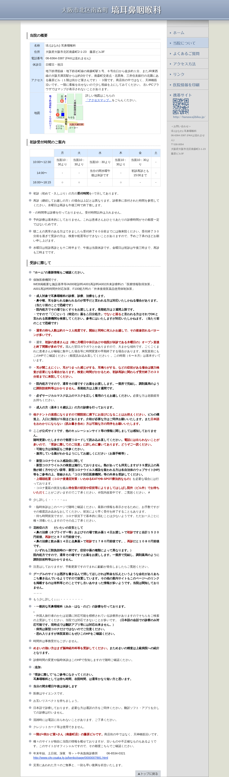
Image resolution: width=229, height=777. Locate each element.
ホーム (188, 32)
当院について (188, 43)
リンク (188, 74)
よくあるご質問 (188, 53)
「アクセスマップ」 (98, 100)
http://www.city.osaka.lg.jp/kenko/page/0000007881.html (70, 757)
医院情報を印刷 (188, 85)
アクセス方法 (188, 64)
